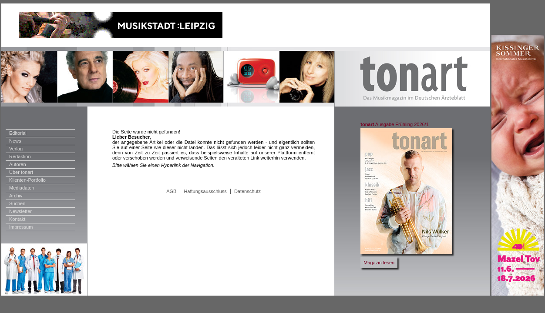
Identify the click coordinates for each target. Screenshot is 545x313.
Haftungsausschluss (205, 191)
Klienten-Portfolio (27, 180)
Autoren (17, 164)
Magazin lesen (378, 262)
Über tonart (21, 172)
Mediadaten (21, 187)
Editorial (18, 133)
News (15, 140)
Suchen (17, 203)
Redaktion (20, 156)
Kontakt (17, 219)
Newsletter (20, 211)
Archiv (16, 195)
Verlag (16, 148)
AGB (171, 191)
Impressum (21, 227)
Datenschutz (247, 191)
